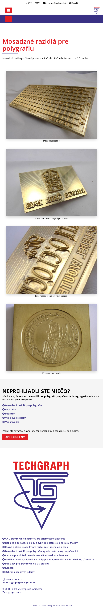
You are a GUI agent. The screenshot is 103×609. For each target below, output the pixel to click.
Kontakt (73, 3)
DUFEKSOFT (35, 605)
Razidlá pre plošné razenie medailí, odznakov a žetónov (35, 555)
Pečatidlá (9, 409)
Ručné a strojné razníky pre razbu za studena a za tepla (35, 546)
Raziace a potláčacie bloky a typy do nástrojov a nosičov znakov (40, 542)
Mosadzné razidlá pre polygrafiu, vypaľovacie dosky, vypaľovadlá (40, 551)
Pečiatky (8, 413)
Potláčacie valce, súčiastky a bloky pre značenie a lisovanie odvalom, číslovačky (48, 559)
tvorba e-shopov (66, 605)
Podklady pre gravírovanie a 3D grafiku (25, 563)
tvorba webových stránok (50, 605)
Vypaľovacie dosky (14, 417)
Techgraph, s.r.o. (12, 592)
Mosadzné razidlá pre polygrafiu (22, 405)
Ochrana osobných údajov (18, 571)
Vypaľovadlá (10, 421)
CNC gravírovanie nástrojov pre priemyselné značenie (33, 538)
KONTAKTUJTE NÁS (15, 436)
